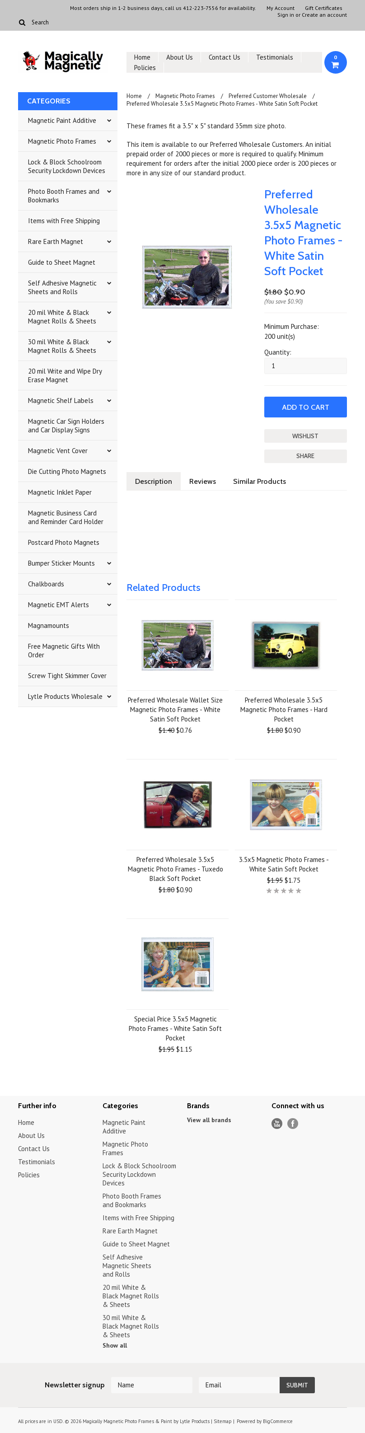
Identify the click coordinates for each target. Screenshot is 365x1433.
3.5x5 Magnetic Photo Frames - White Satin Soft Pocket (284, 864)
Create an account (324, 15)
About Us (179, 57)
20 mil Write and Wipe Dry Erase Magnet (65, 375)
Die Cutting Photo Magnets (67, 471)
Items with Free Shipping (64, 220)
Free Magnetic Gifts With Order (64, 650)
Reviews (202, 481)
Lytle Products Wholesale (65, 696)
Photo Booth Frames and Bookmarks (63, 195)
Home (142, 57)
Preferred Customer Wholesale (268, 96)
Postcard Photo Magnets (63, 542)
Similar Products (259, 481)
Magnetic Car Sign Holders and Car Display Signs (66, 425)
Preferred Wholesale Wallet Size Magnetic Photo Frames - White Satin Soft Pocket (175, 709)
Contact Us (224, 57)
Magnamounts (48, 625)
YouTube (277, 1123)
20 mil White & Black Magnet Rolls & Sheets (62, 316)
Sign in (285, 15)
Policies (145, 67)
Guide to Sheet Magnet (61, 262)
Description (153, 481)
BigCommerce (278, 1421)
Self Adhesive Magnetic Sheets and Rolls (62, 287)
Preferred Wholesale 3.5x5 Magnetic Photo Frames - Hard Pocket (284, 709)
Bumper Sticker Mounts (61, 563)
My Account (281, 8)
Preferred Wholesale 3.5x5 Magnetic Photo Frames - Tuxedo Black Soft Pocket (175, 869)
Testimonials (274, 57)
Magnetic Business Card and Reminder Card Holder (65, 517)
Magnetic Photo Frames (62, 141)
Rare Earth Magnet (55, 241)
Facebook (293, 1123)
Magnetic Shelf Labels (61, 400)
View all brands (209, 1120)
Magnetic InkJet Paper (60, 492)
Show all (115, 1345)
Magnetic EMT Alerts (58, 604)
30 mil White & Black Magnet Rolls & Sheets (62, 346)
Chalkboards (46, 584)
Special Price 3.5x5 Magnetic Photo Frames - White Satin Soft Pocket (175, 1028)
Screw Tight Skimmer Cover (67, 675)
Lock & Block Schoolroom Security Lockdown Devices (66, 166)
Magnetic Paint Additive (62, 120)
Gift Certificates (323, 8)
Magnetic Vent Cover (58, 450)
